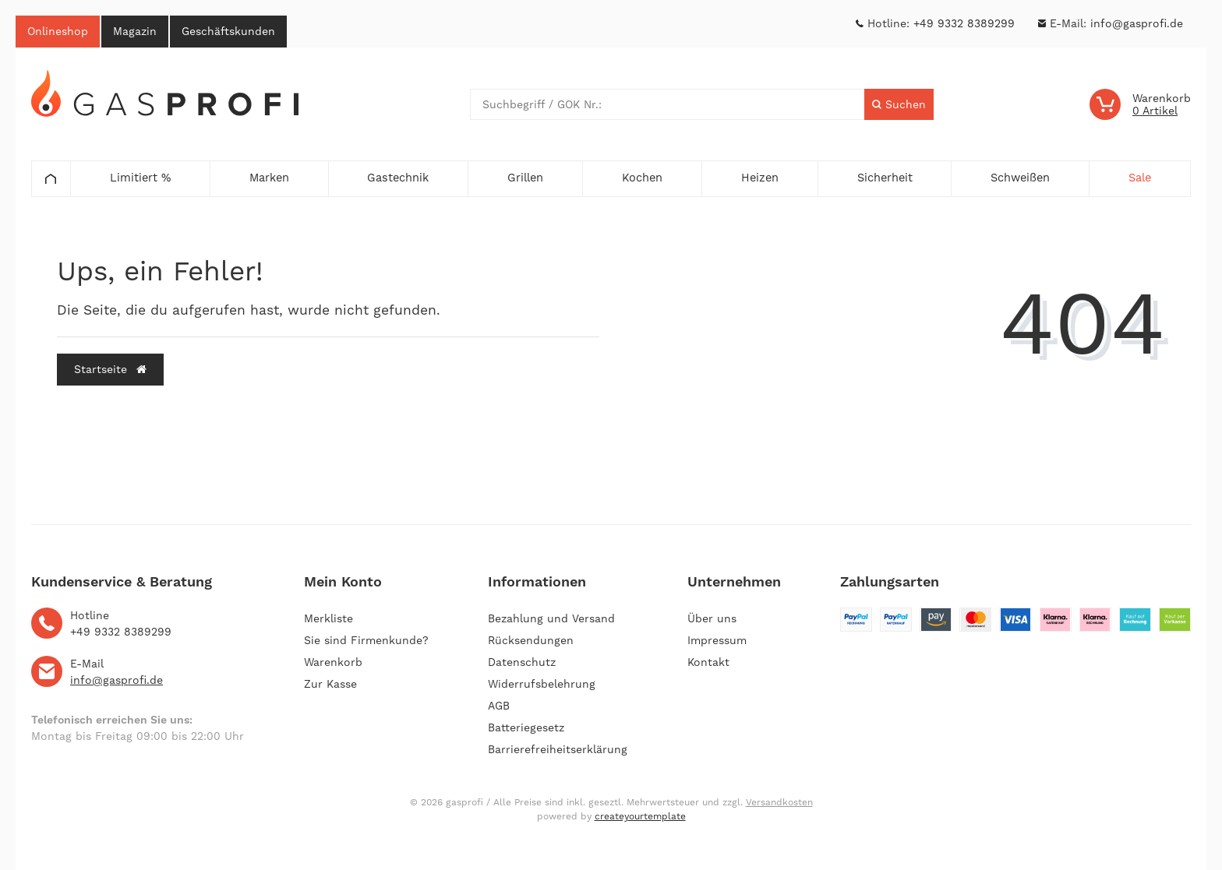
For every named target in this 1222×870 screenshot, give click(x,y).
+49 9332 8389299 (964, 23)
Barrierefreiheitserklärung (557, 749)
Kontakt (708, 662)
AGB (499, 705)
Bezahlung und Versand (551, 618)
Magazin (135, 31)
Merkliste (328, 618)
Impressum (717, 640)
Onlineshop (57, 31)
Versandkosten (779, 802)
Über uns (711, 618)
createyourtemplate (640, 816)
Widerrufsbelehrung (541, 684)
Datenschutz (522, 662)
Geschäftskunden (228, 31)
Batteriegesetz (526, 727)
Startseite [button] (110, 369)
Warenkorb (333, 662)
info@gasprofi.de (1136, 23)
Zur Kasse (330, 684)
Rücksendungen (531, 640)
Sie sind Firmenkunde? (366, 640)
